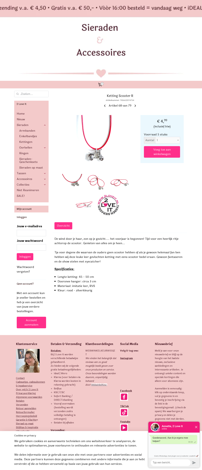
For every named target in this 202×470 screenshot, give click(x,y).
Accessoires (31, 137)
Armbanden (27, 89)
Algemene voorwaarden (29, 356)
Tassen (31, 132)
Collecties (31, 143)
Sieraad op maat (24, 382)
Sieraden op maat (31, 126)
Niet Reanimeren (28, 149)
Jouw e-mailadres (29, 185)
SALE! (21, 154)
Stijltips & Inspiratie (27, 386)
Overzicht (63, 184)
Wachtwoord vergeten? (25, 227)
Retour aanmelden (26, 367)
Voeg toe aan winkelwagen (162, 110)
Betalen (20, 359)
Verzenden (22, 363)
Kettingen (25, 100)
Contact (20, 337)
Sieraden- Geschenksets (28, 119)
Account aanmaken (31, 281)
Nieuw (21, 78)
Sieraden (31, 83)
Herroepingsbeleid (26, 375)
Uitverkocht (22, 390)
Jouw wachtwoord (30, 199)
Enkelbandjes (28, 95)
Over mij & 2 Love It (27, 348)
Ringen (23, 112)
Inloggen (25, 215)
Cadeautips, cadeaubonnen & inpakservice (30, 342)
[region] (80, 454)
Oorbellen (32, 106)
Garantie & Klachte (26, 378)
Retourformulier (25, 371)
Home (21, 72)
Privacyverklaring (26, 352)
